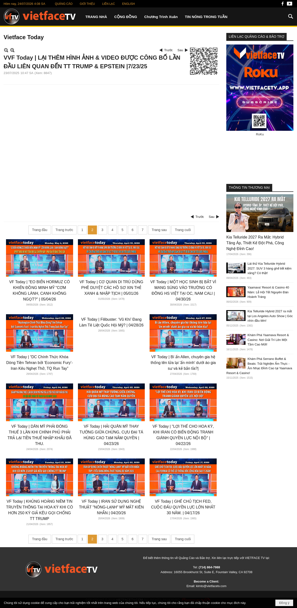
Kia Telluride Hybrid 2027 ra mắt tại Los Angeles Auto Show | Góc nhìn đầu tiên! (270, 315)
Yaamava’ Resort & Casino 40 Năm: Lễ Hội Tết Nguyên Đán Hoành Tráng (268, 292)
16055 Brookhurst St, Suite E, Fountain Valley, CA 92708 (213, 572)
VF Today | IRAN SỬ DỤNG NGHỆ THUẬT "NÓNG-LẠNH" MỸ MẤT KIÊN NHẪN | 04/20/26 (111, 507)
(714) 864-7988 (209, 567)
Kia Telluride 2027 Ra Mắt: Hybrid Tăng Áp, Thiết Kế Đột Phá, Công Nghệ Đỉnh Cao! (255, 243)
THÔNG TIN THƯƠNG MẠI (249, 187)
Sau (180, 50)
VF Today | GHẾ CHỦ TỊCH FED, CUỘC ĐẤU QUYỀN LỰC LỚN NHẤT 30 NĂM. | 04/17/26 (183, 507)
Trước (168, 50)
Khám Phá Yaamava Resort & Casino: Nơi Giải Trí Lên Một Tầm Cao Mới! (268, 339)
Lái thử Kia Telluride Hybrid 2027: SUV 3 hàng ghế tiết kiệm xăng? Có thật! (269, 268)
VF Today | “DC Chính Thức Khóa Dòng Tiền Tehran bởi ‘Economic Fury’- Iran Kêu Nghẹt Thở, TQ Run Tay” (39, 362)
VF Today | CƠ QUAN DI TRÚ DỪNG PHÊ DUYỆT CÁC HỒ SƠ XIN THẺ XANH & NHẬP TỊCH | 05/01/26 (111, 287)
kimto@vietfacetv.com (211, 586)
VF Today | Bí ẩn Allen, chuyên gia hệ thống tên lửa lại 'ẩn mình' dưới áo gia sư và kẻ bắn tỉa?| (183, 362)
